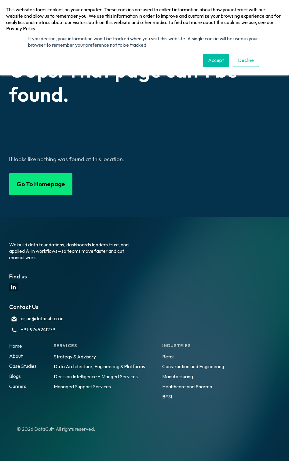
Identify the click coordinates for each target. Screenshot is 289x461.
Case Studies (23, 366)
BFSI (167, 397)
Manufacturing (177, 376)
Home (15, 346)
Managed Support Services (82, 386)
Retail (168, 357)
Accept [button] (216, 60)
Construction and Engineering (193, 366)
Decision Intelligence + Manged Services (96, 376)
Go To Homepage (40, 184)
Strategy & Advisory (75, 357)
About (16, 356)
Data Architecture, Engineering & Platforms (99, 366)
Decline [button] (246, 60)
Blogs (15, 376)
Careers (17, 386)
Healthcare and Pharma (187, 386)
